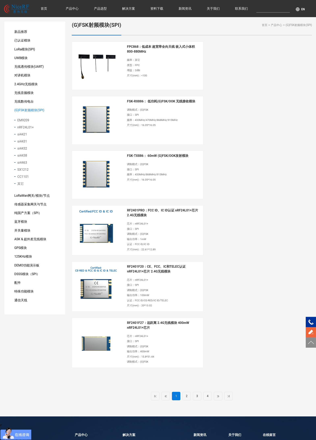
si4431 (22, 143)
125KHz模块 (23, 259)
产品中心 (72, 8)
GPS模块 (20, 250)
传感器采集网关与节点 (30, 206)
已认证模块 (22, 41)
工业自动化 (164, 358)
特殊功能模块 (24, 294)
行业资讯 (199, 353)
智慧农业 (128, 359)
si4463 (22, 164)
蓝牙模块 (20, 224)
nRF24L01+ (25, 129)
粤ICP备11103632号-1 (181, 424)
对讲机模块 (22, 76)
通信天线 (20, 303)
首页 (44, 8)
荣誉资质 (234, 359)
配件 (17, 286)
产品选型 (100, 8)
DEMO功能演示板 (27, 268)
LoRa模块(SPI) (24, 49)
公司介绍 (234, 353)
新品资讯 (199, 365)
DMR (174, 431)
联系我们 (241, 8)
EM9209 (23, 122)
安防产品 (128, 365)
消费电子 (163, 364)
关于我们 (213, 8)
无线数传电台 (24, 103)
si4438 (22, 157)
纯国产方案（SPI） (28, 215)
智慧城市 (128, 384)
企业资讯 (199, 371)
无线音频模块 (24, 94)
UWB (165, 431)
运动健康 (128, 378)
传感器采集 (164, 352)
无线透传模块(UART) (29, 67)
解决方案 (128, 8)
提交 (276, 404)
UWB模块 (21, 58)
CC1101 (23, 178)
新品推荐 (20, 32)
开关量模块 (22, 232)
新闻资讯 (185, 8)
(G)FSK (154, 431)
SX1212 (23, 171)
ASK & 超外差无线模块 (30, 241)
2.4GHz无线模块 (26, 85)
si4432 (22, 150)
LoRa (144, 431)
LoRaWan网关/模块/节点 (32, 197)
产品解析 (199, 359)
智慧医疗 (128, 353)
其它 (20, 185)
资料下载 (156, 8)
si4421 (22, 136)
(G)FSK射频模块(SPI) (29, 111)
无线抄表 (128, 371)
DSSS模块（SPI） (27, 277)
